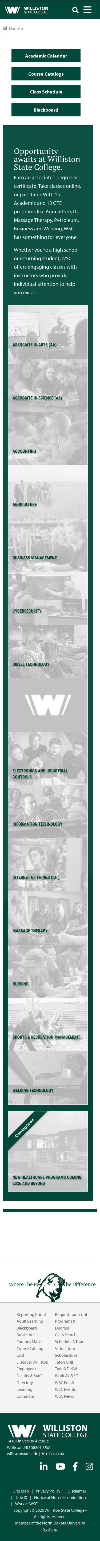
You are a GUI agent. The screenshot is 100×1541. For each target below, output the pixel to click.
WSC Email (64, 1382)
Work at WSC (66, 1375)
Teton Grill (64, 1362)
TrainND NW (66, 1368)
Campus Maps (29, 1341)
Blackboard (27, 1328)
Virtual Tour (65, 1348)
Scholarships (66, 1355)
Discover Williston (32, 1362)
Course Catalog (30, 1348)
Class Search (66, 1334)
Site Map (21, 1491)
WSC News (64, 1396)
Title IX (21, 1497)
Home (11, 28)
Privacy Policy (48, 1491)
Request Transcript (71, 1314)
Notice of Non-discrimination (60, 1497)
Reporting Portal (31, 1314)
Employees (26, 1368)
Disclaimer (76, 1491)
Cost (20, 1355)
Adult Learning (30, 1321)
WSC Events (65, 1389)
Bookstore (26, 1334)
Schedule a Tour (69, 1341)
